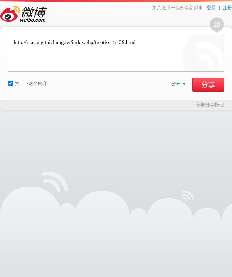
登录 (211, 7)
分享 (208, 84)
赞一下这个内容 (27, 83)
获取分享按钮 (210, 104)
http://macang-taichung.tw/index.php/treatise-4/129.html (116, 53)
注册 (227, 7)
